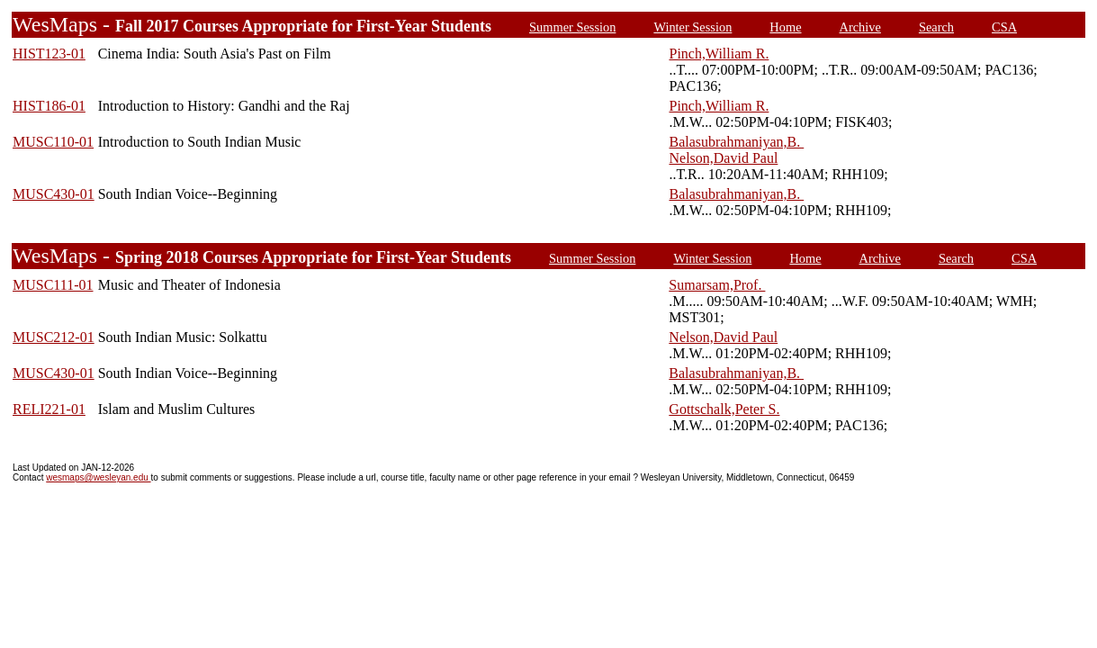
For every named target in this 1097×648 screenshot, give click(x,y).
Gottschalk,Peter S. (724, 409)
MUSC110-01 (53, 141)
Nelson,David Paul (723, 158)
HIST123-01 (49, 53)
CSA (1004, 27)
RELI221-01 (49, 409)
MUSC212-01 (53, 337)
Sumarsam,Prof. (717, 284)
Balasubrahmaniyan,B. (736, 141)
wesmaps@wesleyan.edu (98, 477)
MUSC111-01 (53, 284)
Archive (860, 27)
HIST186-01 (49, 105)
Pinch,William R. (719, 53)
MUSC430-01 (53, 194)
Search (936, 27)
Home (785, 27)
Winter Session (692, 27)
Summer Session (572, 27)
